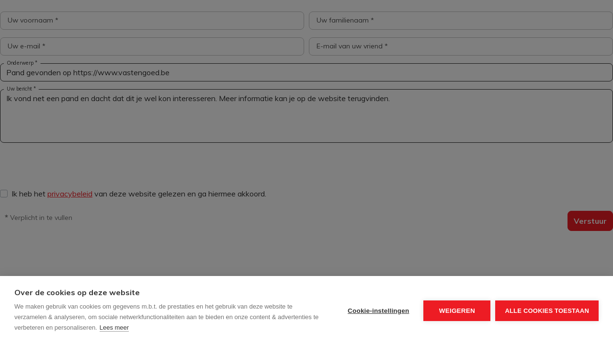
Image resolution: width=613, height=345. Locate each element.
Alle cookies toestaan (547, 310)
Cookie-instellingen (378, 310)
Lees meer (114, 327)
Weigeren (457, 310)
